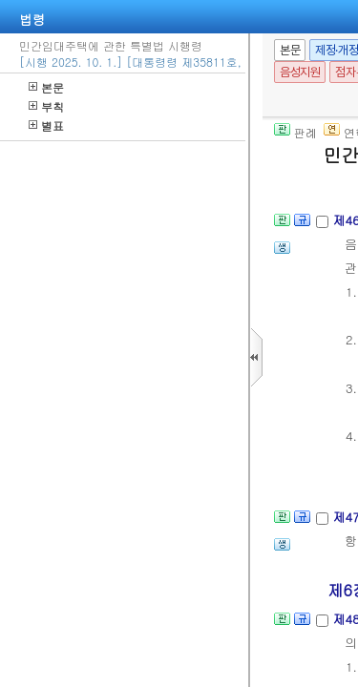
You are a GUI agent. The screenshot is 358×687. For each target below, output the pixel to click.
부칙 (46, 106)
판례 (295, 132)
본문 (46, 87)
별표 (46, 125)
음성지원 (300, 72)
